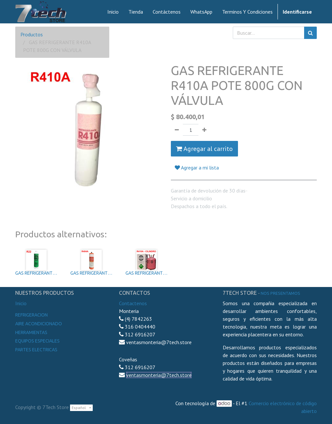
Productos (31, 34)
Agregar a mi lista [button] (197, 167)
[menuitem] (113, 11)
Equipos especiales (37, 340)
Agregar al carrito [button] (204, 148)
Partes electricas (36, 349)
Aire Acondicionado (38, 323)
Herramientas (31, 332)
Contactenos (133, 303)
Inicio (21, 303)
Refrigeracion (31, 315)
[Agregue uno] (204, 130)
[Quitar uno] (177, 130)
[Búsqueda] (310, 33)
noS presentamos (280, 293)
